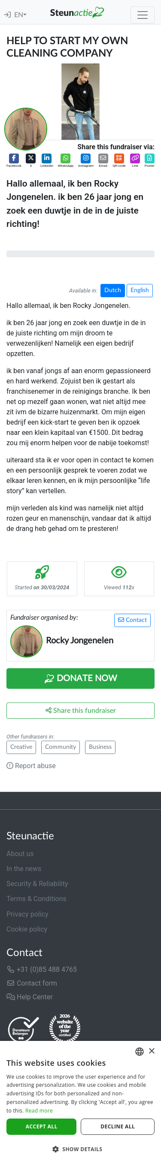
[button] (13, 161)
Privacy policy (27, 914)
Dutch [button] (112, 290)
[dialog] (80, 1102)
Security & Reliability (37, 884)
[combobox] (139, 1051)
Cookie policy (26, 929)
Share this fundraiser (81, 710)
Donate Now (80, 679)
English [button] (140, 290)
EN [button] (18, 15)
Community (60, 747)
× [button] (151, 1051)
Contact (132, 620)
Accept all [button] (42, 1126)
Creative (21, 747)
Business (100, 747)
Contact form (31, 983)
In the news (23, 869)
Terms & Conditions (36, 899)
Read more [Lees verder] (39, 1110)
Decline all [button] (117, 1126)
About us (20, 854)
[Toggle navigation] (143, 15)
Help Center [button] (29, 997)
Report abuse (31, 766)
